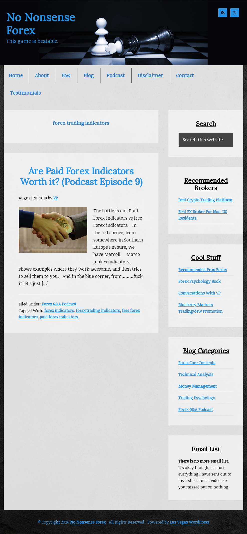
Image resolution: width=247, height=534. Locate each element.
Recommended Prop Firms (202, 269)
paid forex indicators (59, 317)
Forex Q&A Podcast (59, 304)
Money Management (197, 386)
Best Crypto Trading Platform (205, 200)
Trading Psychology (196, 398)
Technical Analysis (195, 374)
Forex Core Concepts (196, 362)
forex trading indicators (98, 310)
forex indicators (59, 310)
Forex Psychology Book (199, 281)
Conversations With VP (199, 293)
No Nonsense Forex (40, 23)
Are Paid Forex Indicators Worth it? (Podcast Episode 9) (81, 176)
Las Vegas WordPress (189, 522)
